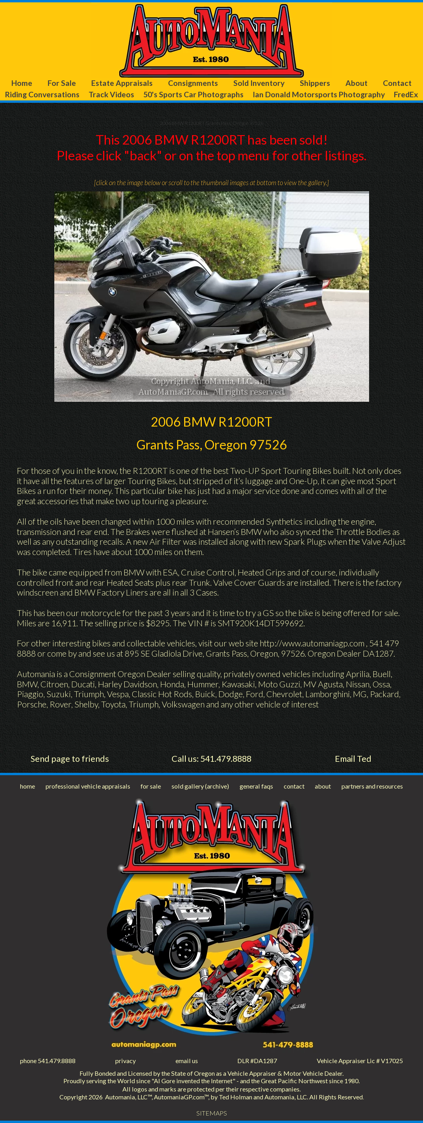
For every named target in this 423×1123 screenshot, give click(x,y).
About (356, 82)
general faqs (256, 786)
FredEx (406, 94)
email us (186, 1060)
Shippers (315, 82)
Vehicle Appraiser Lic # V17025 (360, 1060)
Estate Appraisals (122, 82)
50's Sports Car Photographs (193, 94)
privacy (125, 1060)
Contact (397, 82)
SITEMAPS (211, 1113)
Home (21, 82)
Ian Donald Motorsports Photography (319, 94)
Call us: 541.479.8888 (211, 759)
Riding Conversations (42, 94)
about (323, 786)
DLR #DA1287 (257, 1060)
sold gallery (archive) (200, 786)
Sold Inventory (258, 82)
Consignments (193, 82)
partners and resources (372, 786)
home (27, 786)
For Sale (62, 82)
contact (294, 786)
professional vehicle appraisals (88, 786)
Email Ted (353, 759)
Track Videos (111, 94)
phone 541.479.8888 (48, 1060)
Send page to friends (70, 759)
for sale (150, 786)
